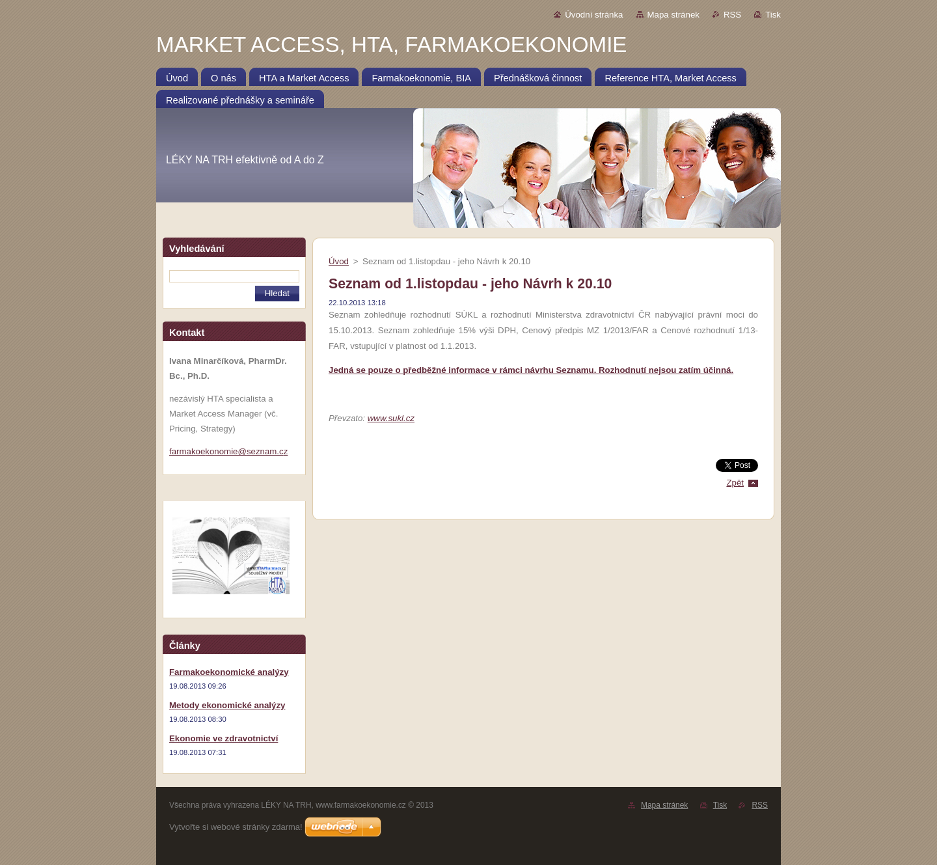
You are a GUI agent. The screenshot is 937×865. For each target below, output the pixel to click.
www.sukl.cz (391, 418)
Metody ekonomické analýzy (227, 705)
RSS (732, 15)
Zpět (735, 482)
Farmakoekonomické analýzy (229, 672)
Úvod (339, 261)
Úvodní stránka (594, 15)
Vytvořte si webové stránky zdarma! (236, 827)
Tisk (773, 15)
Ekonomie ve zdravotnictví (223, 738)
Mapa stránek (673, 15)
